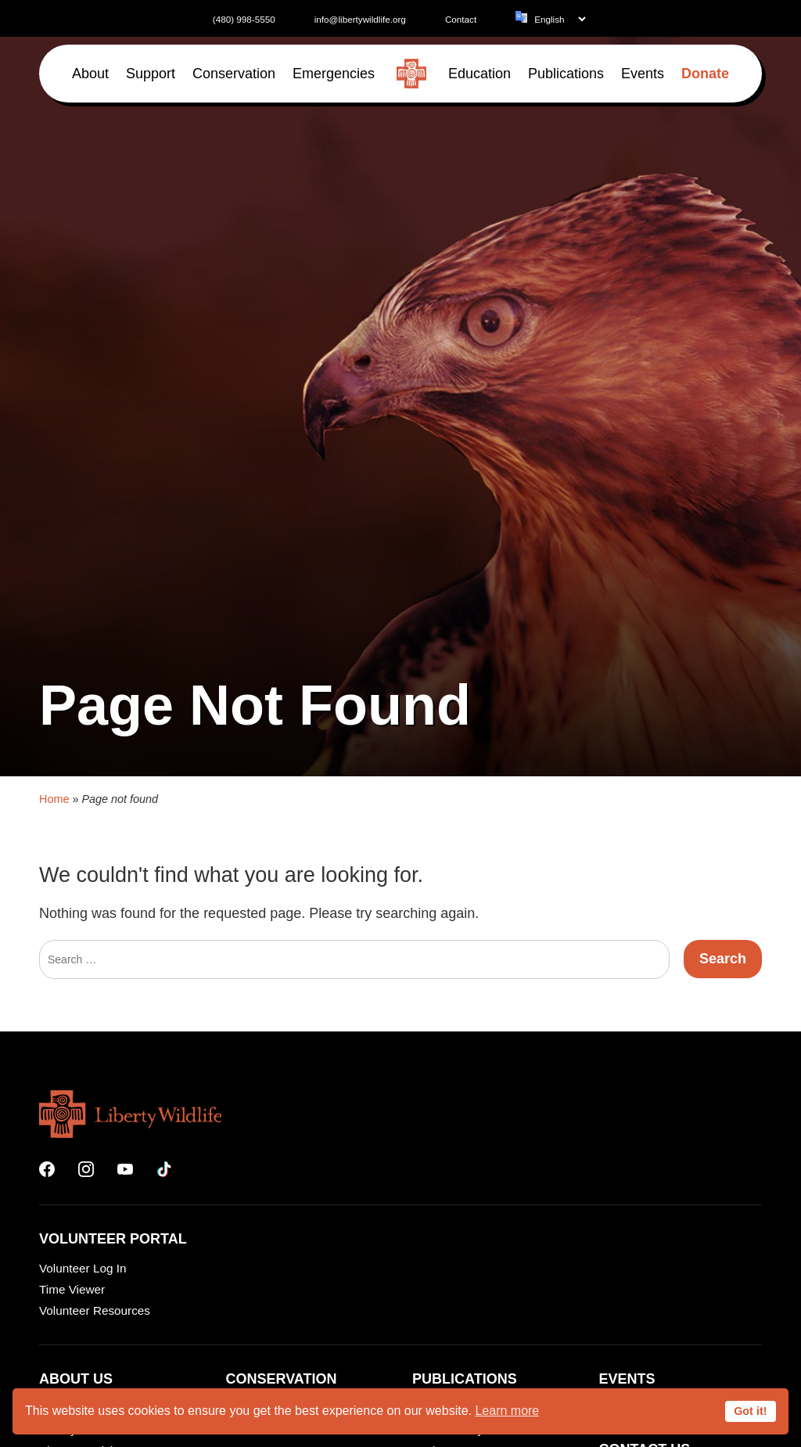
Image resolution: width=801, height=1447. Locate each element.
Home (54, 1058)
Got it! (750, 1411)
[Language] (559, 19)
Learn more (507, 1410)
